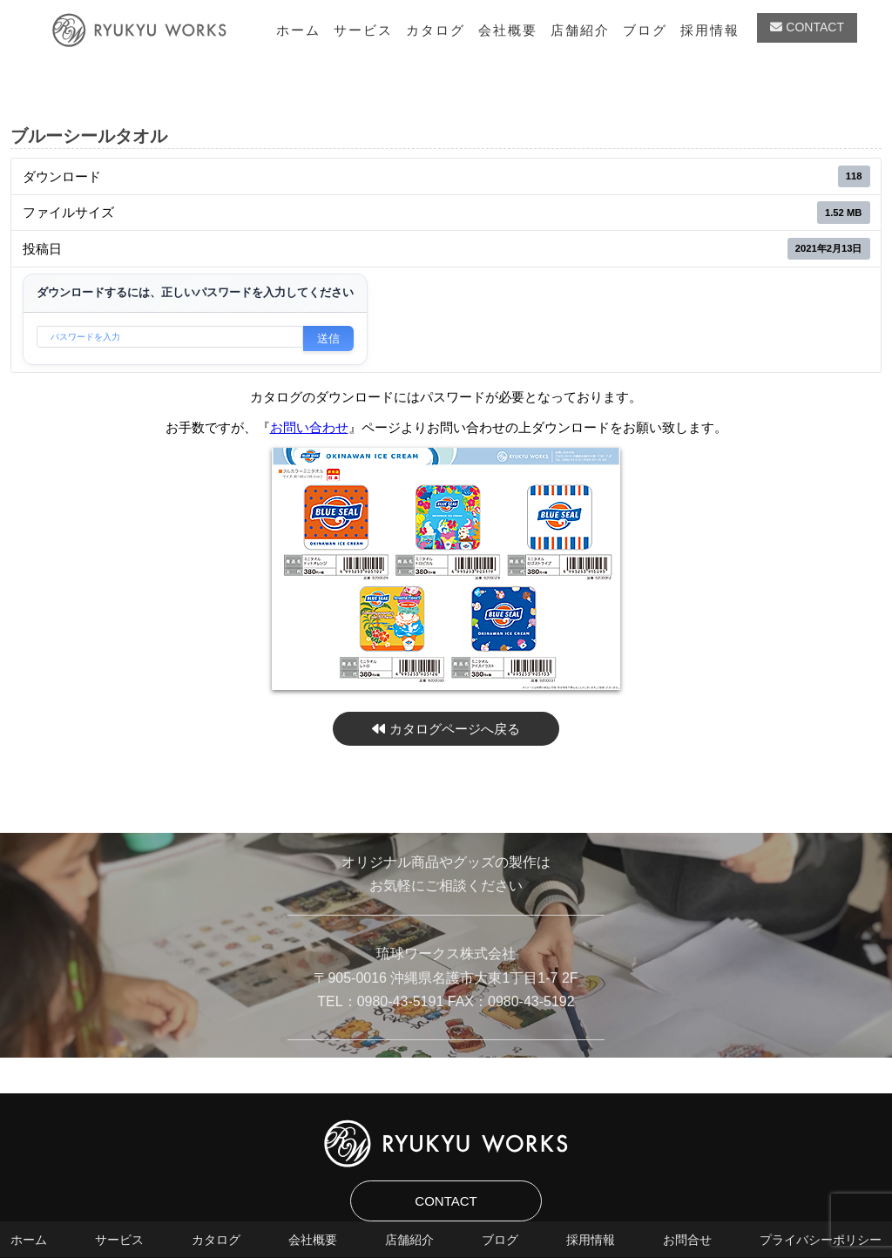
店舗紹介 (580, 30)
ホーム (298, 30)
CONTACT (807, 27)
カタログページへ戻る (445, 728)
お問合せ (687, 1240)
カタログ (435, 30)
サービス (363, 30)
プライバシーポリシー (821, 1240)
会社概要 (507, 30)
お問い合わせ (309, 427)
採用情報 (710, 30)
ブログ (645, 30)
